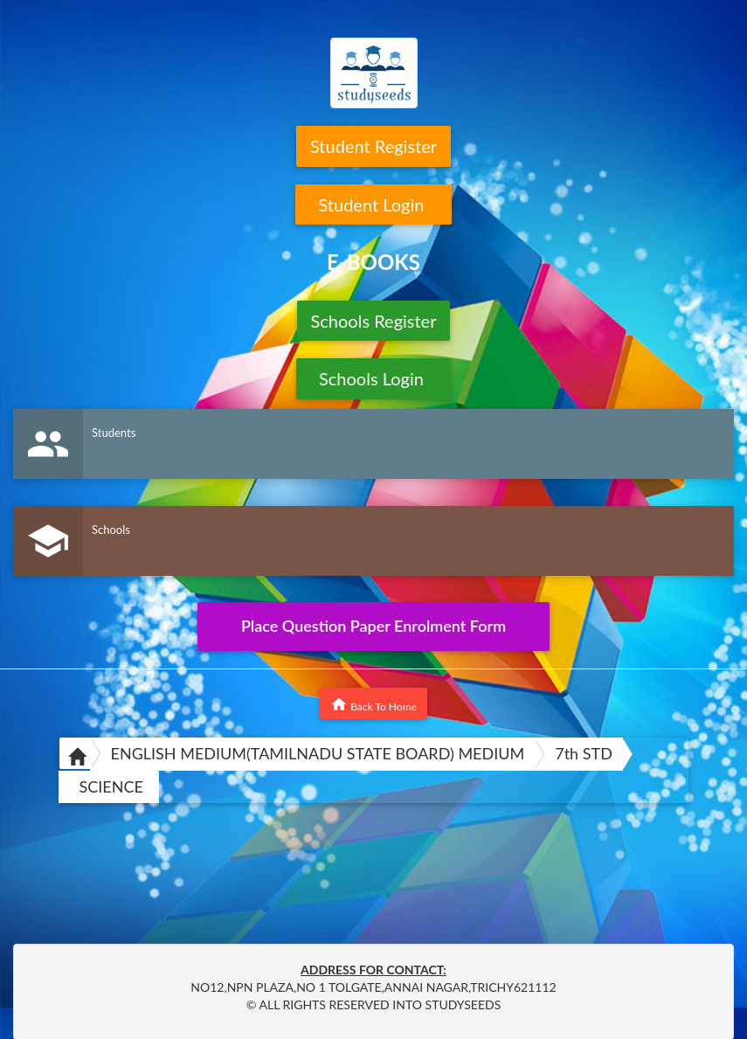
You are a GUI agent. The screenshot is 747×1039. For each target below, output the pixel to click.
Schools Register (374, 320)
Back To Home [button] (373, 704)
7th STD (583, 753)
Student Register (373, 145)
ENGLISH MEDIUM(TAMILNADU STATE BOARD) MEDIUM (318, 753)
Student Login (373, 204)
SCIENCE (111, 786)
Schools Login (373, 378)
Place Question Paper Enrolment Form (373, 625)
